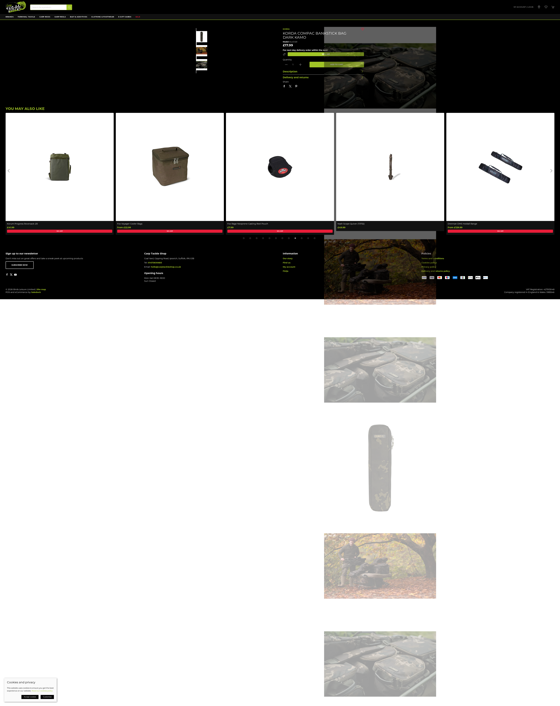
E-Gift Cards (124, 17)
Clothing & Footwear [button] (102, 17)
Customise (47, 697)
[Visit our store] (539, 7)
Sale (138, 17)
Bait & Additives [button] (78, 17)
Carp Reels (60, 17)
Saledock (36, 292)
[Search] (51, 7)
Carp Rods (44, 17)
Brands (9, 17)
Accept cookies (30, 697)
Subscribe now (19, 265)
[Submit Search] (69, 7)
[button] (546, 7)
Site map (41, 289)
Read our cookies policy (42, 691)
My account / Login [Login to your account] (523, 7)
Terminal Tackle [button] (26, 17)
